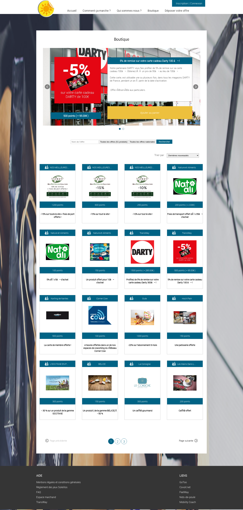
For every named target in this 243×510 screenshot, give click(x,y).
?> (113, 142)
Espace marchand (46, 497)
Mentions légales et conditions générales (58, 482)
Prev (47, 86)
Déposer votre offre (177, 10)
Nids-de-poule (187, 497)
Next (195, 86)
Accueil (71, 10)
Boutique (153, 10)
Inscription (182, 3)
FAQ (38, 492)
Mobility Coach (187, 502)
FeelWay (184, 492)
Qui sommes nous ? (129, 10)
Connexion (196, 3)
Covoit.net (184, 487)
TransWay (41, 502)
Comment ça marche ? (97, 10)
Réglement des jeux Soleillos (51, 487)
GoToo (183, 482)
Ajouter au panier (149, 112)
